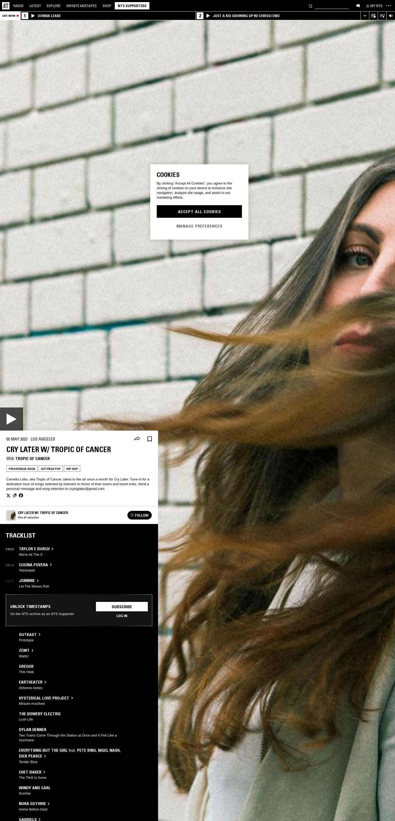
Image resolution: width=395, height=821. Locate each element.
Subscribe (122, 606)
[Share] (137, 439)
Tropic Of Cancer (32, 458)
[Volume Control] (390, 16)
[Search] (310, 5)
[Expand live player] (364, 16)
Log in (121, 615)
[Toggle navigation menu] (389, 5)
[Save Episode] (149, 439)
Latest (35, 5)
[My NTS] (374, 5)
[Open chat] (358, 5)
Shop (106, 5)
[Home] (5, 5)
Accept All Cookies (199, 211)
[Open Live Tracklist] (382, 16)
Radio (18, 5)
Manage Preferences (199, 226)
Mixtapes (81, 5)
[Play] (11, 419)
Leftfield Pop (51, 469)
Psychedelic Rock (22, 469)
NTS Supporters (132, 5)
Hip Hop (72, 469)
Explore (54, 5)
